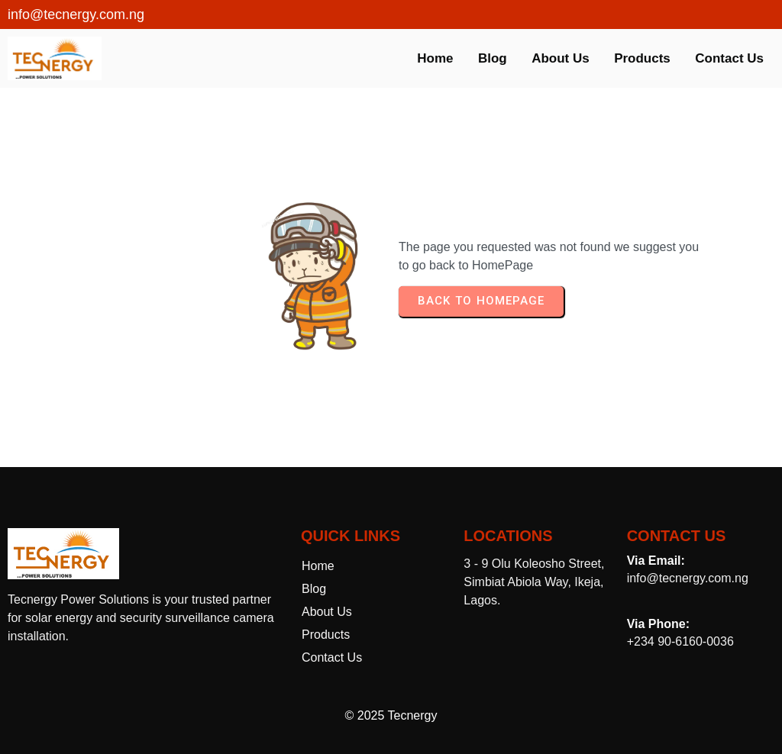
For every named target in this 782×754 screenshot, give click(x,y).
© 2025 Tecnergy (391, 715)
